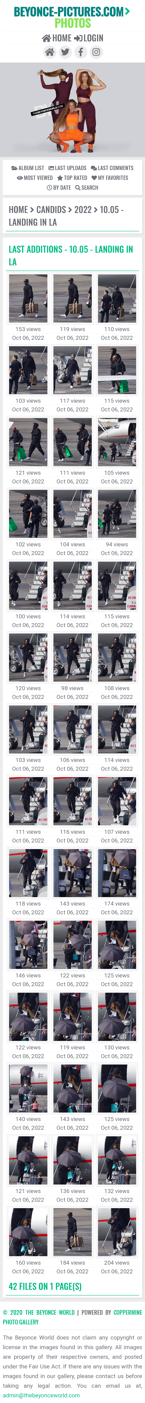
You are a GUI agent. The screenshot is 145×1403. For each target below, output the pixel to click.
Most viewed (35, 177)
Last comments (112, 168)
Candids (51, 209)
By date (59, 187)
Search (86, 187)
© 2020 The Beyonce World (39, 1312)
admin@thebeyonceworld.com (41, 1395)
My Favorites (110, 177)
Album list (28, 168)
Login (88, 37)
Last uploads (67, 168)
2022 (83, 209)
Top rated (72, 177)
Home (57, 37)
